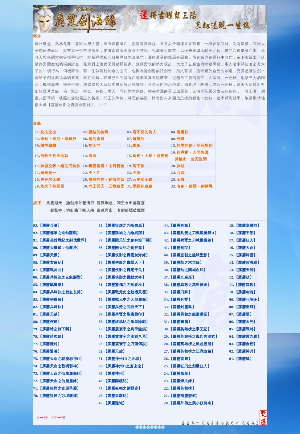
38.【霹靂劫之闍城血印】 (186, 270)
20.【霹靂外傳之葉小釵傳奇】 (189, 403)
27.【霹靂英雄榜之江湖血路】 (189, 351)
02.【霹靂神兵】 (243, 351)
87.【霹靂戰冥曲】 (49, 270)
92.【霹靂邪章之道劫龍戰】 (57, 233)
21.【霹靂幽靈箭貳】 (182, 396)
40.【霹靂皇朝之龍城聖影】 (187, 255)
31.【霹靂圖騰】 (178, 322)
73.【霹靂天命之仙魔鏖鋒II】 (58, 373)
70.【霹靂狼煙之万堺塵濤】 (57, 396)
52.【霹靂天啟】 (112, 351)
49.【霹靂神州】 (112, 373)
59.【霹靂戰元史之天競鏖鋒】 (124, 299)
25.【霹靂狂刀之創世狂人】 (187, 366)
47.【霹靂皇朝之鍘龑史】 (120, 388)
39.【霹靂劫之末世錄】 (183, 262)
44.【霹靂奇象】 (178, 225)
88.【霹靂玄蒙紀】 (49, 262)
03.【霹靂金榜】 (243, 344)
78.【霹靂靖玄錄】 (49, 336)
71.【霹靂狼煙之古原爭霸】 (57, 388)
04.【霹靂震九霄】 (245, 336)
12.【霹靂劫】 (241, 277)
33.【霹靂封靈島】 (180, 307)
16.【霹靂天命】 (243, 248)
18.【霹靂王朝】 (243, 233)
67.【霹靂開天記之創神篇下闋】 (126, 240)
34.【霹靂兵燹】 (178, 299)
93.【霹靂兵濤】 (47, 225)
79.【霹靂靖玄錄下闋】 (53, 329)
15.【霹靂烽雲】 (243, 255)
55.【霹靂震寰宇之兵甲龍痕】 (124, 329)
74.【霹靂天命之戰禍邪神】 (57, 366)
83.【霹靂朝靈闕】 (49, 299)
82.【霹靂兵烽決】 (49, 307)
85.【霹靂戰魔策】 (49, 285)
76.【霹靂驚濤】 (47, 351)
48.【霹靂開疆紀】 (114, 381)
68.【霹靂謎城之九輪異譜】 (122, 233)
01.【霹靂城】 (241, 359)
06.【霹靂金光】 (243, 322)
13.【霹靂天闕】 (243, 270)
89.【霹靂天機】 (47, 255)
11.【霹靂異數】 (243, 285)
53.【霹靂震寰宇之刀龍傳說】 (124, 344)
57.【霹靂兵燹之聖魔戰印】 (122, 314)
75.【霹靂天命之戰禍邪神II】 (58, 359)
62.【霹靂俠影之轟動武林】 (122, 277)
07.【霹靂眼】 (241, 314)
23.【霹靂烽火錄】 (180, 381)
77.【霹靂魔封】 (47, 344)
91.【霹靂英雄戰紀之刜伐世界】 (60, 240)
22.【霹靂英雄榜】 (180, 388)
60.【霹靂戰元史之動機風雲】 (124, 292)
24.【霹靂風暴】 (178, 373)
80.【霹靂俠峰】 (47, 322)
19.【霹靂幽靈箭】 (245, 225)
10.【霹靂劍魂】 (243, 292)
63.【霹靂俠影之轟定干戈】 (122, 270)
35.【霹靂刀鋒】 (178, 292)
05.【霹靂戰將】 (243, 329)
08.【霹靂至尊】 (243, 307)
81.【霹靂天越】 (47, 314)
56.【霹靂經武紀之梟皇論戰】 (124, 322)
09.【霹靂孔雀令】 (245, 299)
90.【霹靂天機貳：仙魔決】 (57, 248)
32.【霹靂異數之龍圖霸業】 (187, 314)
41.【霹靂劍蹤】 (178, 248)
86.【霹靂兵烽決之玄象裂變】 (59, 277)
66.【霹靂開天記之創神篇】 (122, 248)
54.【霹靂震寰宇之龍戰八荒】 (124, 336)
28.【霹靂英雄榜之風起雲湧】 (189, 344)
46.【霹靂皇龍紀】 (114, 396)
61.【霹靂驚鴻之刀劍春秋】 (122, 285)
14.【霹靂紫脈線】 (245, 262)
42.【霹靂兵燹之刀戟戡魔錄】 (189, 240)
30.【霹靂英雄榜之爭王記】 (187, 329)
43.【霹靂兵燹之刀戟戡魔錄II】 (191, 233)
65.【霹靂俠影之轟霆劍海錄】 (124, 255)
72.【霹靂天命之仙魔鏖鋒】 (57, 381)
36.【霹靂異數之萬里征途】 (187, 285)
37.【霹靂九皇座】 (180, 277)
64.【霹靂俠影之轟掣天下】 (122, 262)
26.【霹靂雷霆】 (178, 359)
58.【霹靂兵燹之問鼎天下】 (122, 307)
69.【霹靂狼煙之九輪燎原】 (122, 225)
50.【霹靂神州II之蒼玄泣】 (121, 366)
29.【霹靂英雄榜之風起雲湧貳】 (191, 336)
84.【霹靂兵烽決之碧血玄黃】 (59, 292)
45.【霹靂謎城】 (112, 403)
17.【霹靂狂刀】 (243, 240)
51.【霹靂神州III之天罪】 (120, 359)
